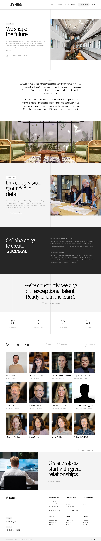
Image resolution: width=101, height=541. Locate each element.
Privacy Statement (23, 539)
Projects (60, 4)
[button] (94, 5)
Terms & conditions (9, 539)
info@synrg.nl (11, 522)
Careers (73, 4)
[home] (14, 5)
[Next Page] (85, 450)
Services (52, 4)
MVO (16, 539)
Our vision (66, 4)
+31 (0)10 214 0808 (13, 530)
